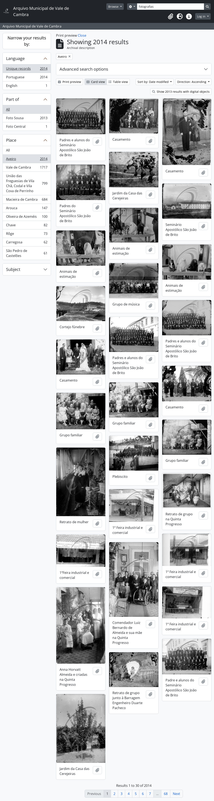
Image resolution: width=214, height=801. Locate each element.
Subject (13, 269)
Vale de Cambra (26, 168)
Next (176, 793)
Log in (201, 16)
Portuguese (26, 78)
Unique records (26, 69)
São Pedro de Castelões (26, 253)
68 (166, 793)
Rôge (26, 234)
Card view (96, 82)
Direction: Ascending (192, 82)
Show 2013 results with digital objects (181, 92)
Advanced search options (84, 69)
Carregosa (26, 243)
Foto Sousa (26, 118)
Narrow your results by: (27, 41)
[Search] (170, 6)
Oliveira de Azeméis (26, 217)
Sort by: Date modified (153, 82)
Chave (26, 226)
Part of (12, 99)
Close (82, 35)
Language (15, 58)
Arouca (26, 208)
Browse (113, 7)
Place (11, 140)
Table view (118, 82)
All (8, 109)
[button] (170, 16)
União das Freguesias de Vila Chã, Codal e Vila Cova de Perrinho (26, 183)
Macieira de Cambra (26, 200)
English (26, 86)
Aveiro (26, 159)
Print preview (69, 82)
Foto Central (26, 127)
